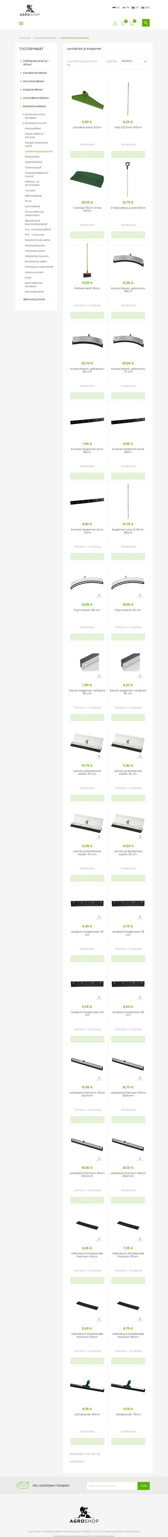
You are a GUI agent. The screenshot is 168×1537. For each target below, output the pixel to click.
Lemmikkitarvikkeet (36, 98)
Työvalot (30, 190)
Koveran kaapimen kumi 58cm (87, 450)
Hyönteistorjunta (35, 245)
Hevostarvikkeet (33, 81)
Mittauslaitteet (33, 195)
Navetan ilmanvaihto (37, 240)
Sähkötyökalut (33, 162)
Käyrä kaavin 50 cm (128, 610)
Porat (28, 201)
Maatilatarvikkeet (34, 106)
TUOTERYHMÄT (31, 49)
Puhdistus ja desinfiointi (39, 266)
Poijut (28, 277)
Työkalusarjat (33, 167)
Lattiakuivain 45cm (87, 1414)
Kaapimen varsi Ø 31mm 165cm (128, 531)
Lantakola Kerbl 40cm (87, 127)
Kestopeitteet (33, 128)
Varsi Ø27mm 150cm (128, 127)
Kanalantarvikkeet (35, 73)
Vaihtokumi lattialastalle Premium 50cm (128, 1255)
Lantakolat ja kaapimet (39, 151)
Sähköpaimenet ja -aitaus (36, 62)
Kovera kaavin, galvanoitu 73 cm (128, 370)
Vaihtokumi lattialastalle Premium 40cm (87, 1255)
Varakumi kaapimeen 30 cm (87, 933)
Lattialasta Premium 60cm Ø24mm (87, 1174)
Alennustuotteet (34, 291)
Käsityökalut (32, 156)
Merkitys (135, 61)
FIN (126, 7)
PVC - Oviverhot (34, 234)
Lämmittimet (32, 206)
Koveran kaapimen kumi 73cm (87, 531)
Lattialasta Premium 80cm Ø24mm (128, 1174)
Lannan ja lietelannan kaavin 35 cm (128, 772)
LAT (135, 7)
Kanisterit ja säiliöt (36, 261)
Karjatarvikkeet (33, 89)
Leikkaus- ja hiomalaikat (32, 183)
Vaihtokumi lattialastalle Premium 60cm (87, 1335)
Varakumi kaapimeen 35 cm (128, 933)
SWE (145, 7)
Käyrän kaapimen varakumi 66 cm (87, 692)
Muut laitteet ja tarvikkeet (33, 284)
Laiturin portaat (34, 272)
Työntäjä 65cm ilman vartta (87, 209)
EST (117, 7)
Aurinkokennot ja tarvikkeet (35, 116)
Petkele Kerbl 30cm (87, 288)
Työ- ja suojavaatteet (38, 229)
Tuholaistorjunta (35, 250)
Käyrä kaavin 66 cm (87, 610)
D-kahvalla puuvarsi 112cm (128, 208)
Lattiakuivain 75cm (128, 1414)
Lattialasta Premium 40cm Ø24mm (87, 1094)
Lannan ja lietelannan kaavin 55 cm (128, 852)
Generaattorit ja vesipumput (34, 213)
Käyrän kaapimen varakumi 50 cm (128, 692)
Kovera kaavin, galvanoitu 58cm (128, 289)
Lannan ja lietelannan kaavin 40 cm (87, 852)
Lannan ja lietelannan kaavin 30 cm (87, 772)
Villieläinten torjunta (37, 256)
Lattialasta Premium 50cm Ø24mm (128, 1094)
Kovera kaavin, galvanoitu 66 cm (87, 370)
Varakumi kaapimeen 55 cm (128, 1013)
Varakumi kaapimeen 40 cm (87, 1013)
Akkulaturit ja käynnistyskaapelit (36, 222)
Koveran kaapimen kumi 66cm (128, 450)
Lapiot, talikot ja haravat (34, 135)
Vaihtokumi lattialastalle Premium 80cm (128, 1335)
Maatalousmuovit (35, 123)
